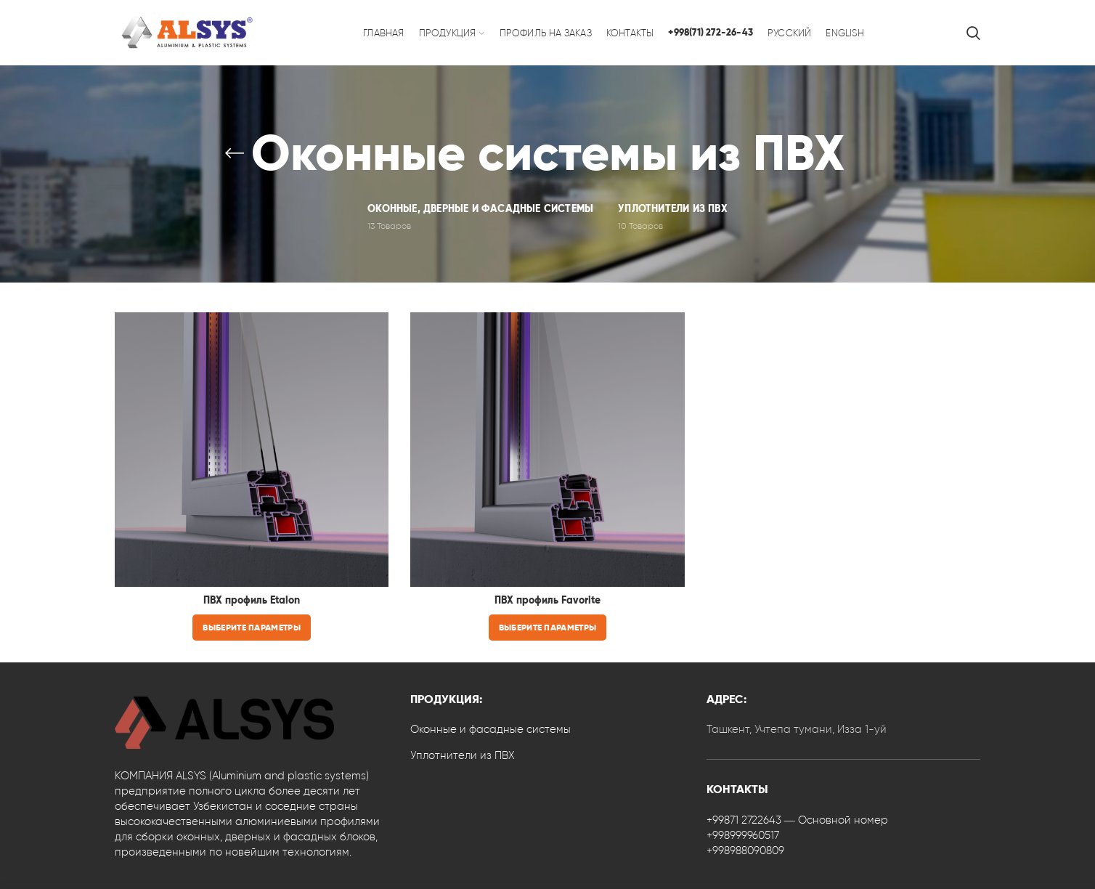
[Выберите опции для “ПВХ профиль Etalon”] (251, 627)
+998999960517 (743, 835)
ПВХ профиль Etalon (251, 600)
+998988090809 (745, 850)
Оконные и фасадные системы (490, 729)
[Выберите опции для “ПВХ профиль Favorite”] (547, 627)
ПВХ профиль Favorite (547, 600)
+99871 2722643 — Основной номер (797, 820)
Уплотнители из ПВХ (462, 755)
